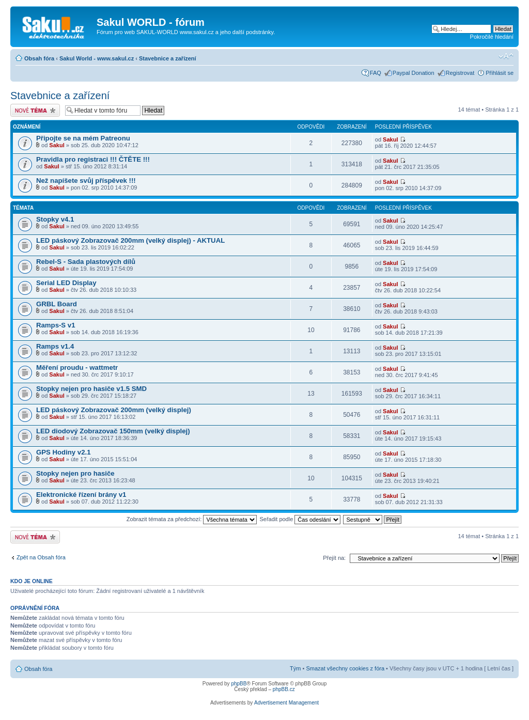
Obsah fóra (39, 58)
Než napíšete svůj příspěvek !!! (86, 180)
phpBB (238, 683)
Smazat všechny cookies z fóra (345, 668)
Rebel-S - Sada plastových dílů (85, 261)
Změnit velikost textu (506, 56)
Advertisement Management (286, 703)
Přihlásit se (500, 73)
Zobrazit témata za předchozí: (192, 519)
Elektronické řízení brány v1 (81, 494)
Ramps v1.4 (55, 346)
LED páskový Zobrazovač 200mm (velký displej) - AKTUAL (130, 240)
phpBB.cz (284, 689)
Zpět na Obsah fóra (41, 557)
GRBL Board (56, 304)
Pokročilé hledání (492, 37)
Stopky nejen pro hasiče (75, 473)
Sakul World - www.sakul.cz (96, 58)
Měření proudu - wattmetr (77, 367)
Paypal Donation (413, 73)
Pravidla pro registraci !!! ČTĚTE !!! (93, 159)
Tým (295, 668)
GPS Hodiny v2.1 (63, 452)
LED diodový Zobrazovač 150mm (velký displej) (113, 431)
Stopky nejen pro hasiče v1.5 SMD (91, 389)
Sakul (56, 145)
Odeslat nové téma (35, 110)
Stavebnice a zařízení (167, 58)
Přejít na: (334, 558)
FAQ (375, 73)
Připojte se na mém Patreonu (83, 138)
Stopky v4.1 (55, 219)
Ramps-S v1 (55, 325)
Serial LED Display (66, 283)
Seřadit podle (299, 519)
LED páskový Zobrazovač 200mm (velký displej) (113, 410)
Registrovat (460, 73)
